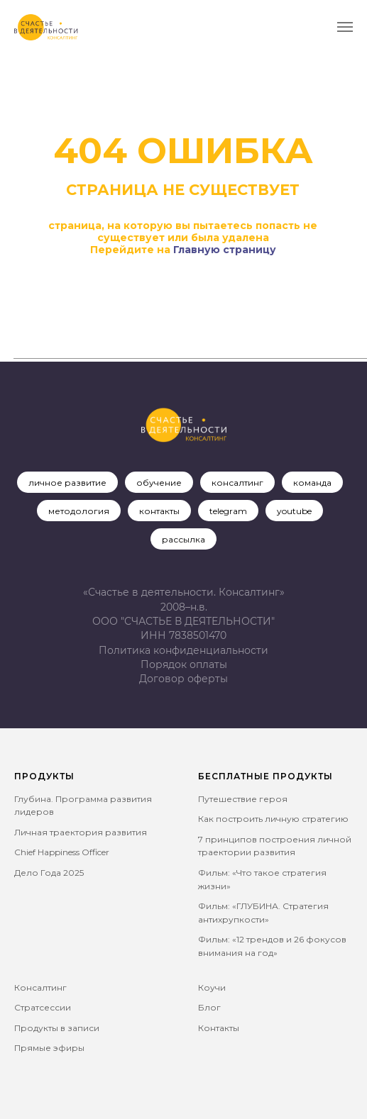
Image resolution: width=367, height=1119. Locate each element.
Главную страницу (224, 249)
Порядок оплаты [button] (184, 664)
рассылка (183, 539)
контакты (159, 511)
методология (78, 511)
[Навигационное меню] (345, 27)
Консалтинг (40, 987)
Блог (209, 1007)
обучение (159, 482)
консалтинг (237, 482)
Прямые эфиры (49, 1047)
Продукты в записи (56, 1028)
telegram (228, 511)
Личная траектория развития (80, 832)
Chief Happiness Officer (61, 852)
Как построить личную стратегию (273, 818)
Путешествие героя (242, 799)
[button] (183, 678)
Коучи (212, 987)
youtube (294, 511)
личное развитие (67, 482)
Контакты (218, 1028)
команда (312, 482)
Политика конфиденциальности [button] (183, 650)
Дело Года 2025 (49, 872)
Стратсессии (42, 1007)
